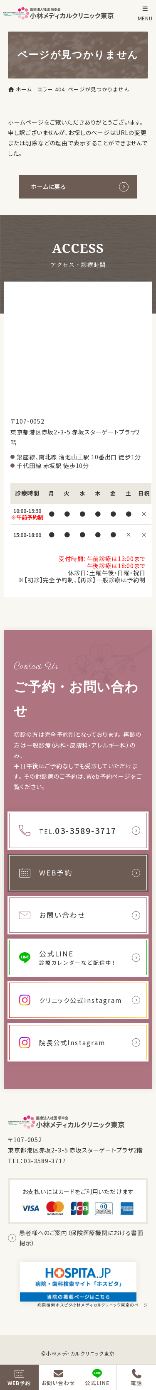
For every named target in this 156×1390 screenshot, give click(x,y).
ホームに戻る (48, 186)
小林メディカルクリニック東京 (80, 1353)
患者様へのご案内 (81, 1237)
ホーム (20, 89)
